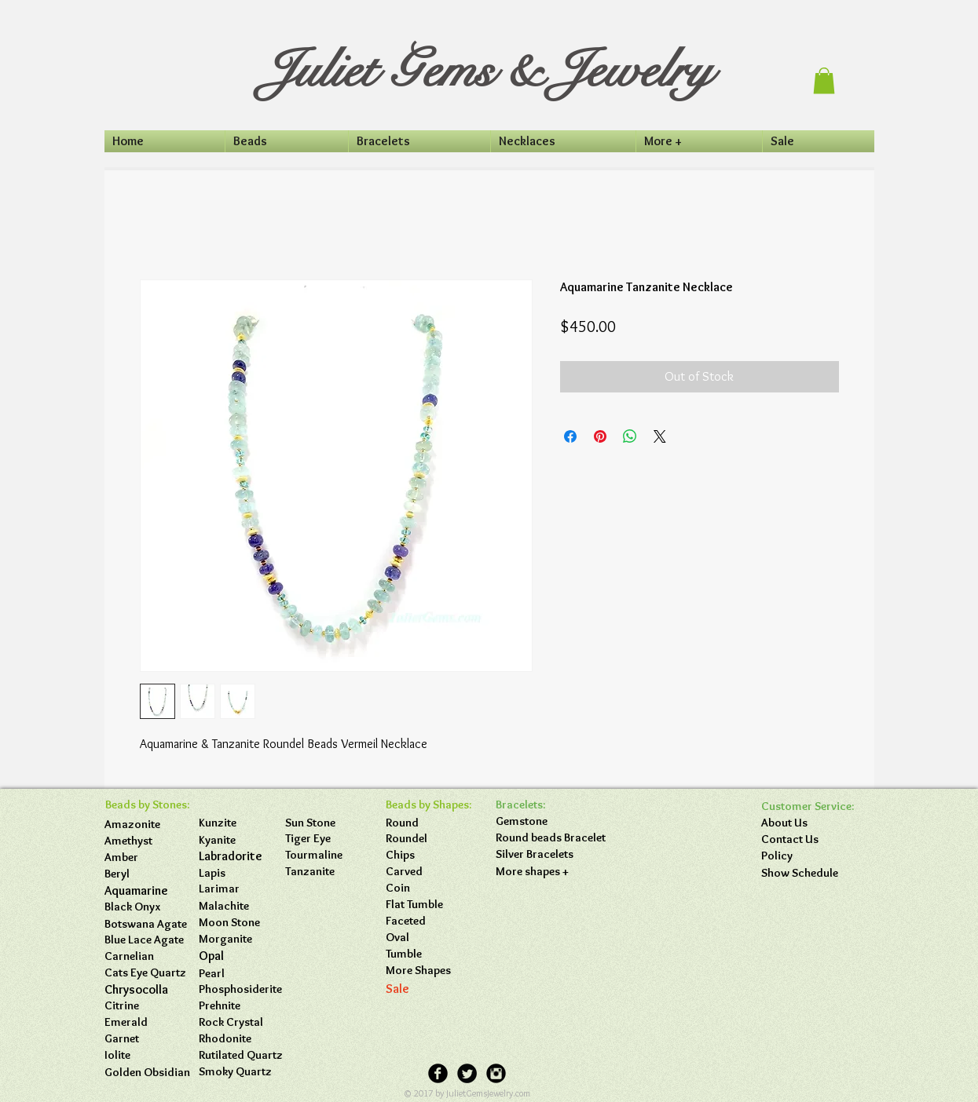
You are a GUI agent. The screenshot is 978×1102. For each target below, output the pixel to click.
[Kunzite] (242, 823)
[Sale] (429, 989)
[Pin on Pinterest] (600, 436)
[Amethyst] (147, 841)
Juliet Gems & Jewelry (487, 70)
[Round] (429, 823)
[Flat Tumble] (429, 904)
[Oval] (429, 937)
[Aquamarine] (147, 890)
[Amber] (147, 857)
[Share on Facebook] (570, 436)
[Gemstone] (539, 821)
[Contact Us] (804, 839)
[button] (824, 80)
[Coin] (429, 888)
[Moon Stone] (229, 922)
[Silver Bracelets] (539, 854)
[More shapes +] (539, 871)
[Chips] (429, 855)
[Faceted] (429, 921)
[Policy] (804, 856)
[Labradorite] (242, 856)
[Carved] (429, 871)
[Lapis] (242, 873)
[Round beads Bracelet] (551, 838)
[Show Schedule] (804, 873)
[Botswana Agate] (147, 924)
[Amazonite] (147, 824)
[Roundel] (429, 838)
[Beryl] (147, 874)
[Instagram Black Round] (496, 1073)
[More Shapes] (429, 970)
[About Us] (804, 823)
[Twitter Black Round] (467, 1073)
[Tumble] (429, 954)
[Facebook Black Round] (438, 1073)
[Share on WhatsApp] (630, 436)
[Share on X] (659, 436)
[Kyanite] (242, 840)
